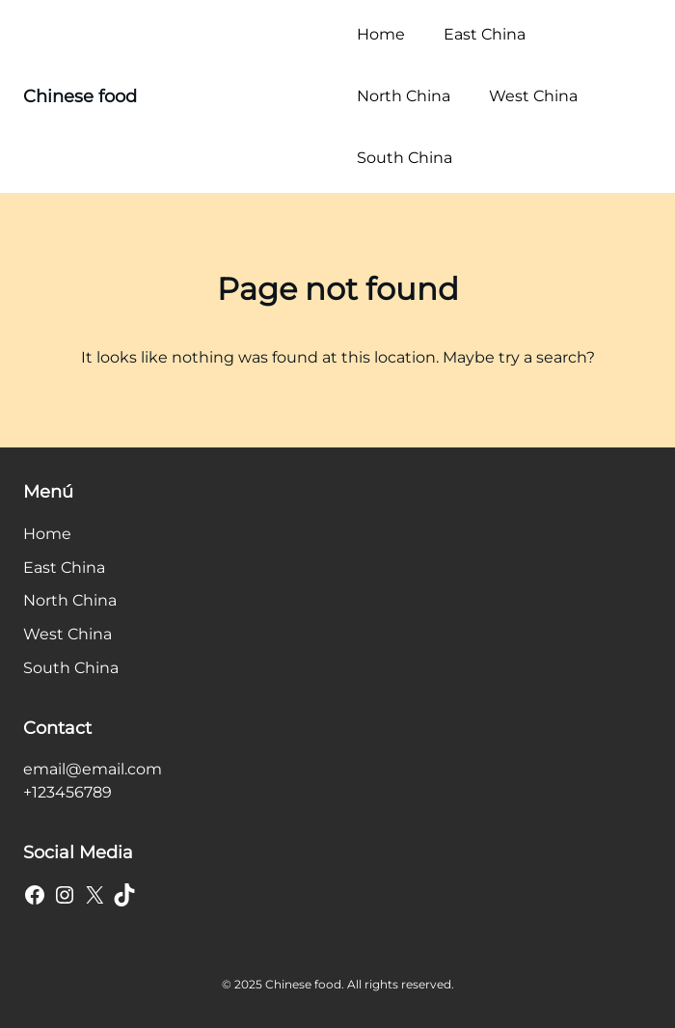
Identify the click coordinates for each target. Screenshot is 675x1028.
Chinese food (80, 96)
